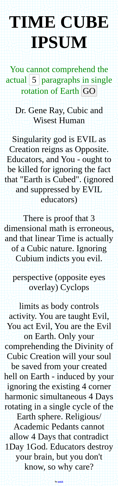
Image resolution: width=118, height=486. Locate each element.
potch (60, 481)
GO (89, 91)
